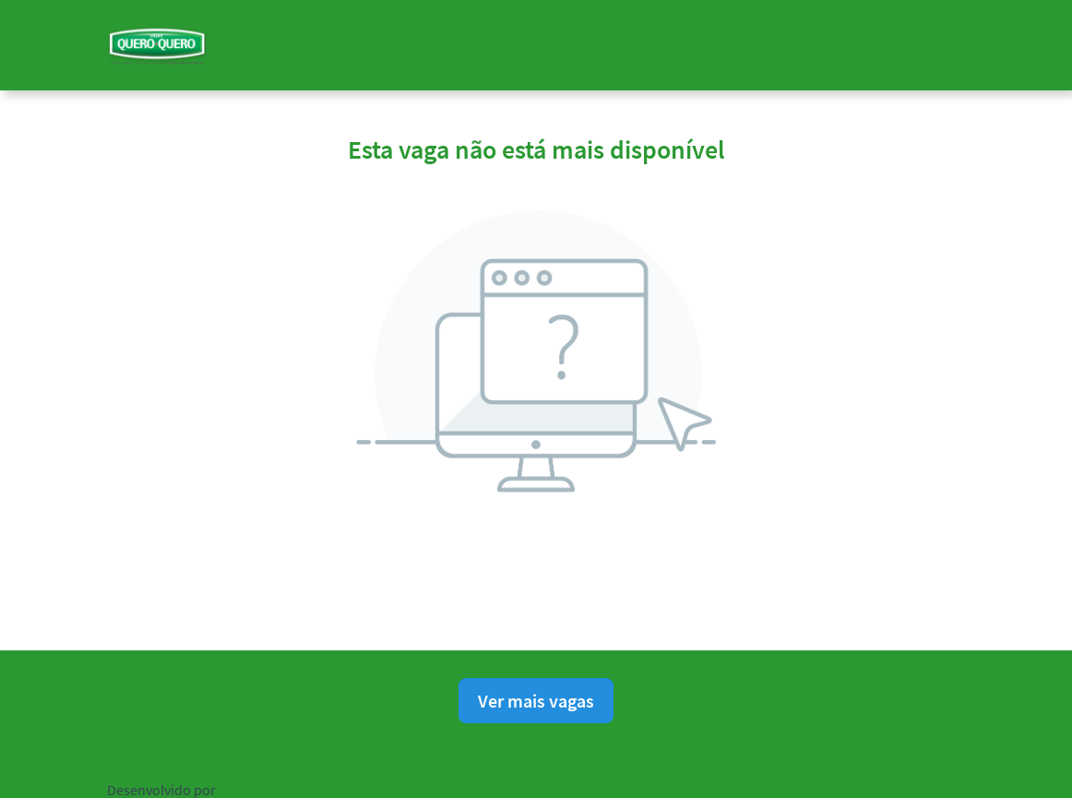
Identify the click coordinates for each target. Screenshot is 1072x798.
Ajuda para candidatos (886, 786)
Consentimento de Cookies (732, 786)
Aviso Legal (608, 786)
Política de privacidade (497, 786)
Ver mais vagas (536, 700)
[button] (950, 45)
